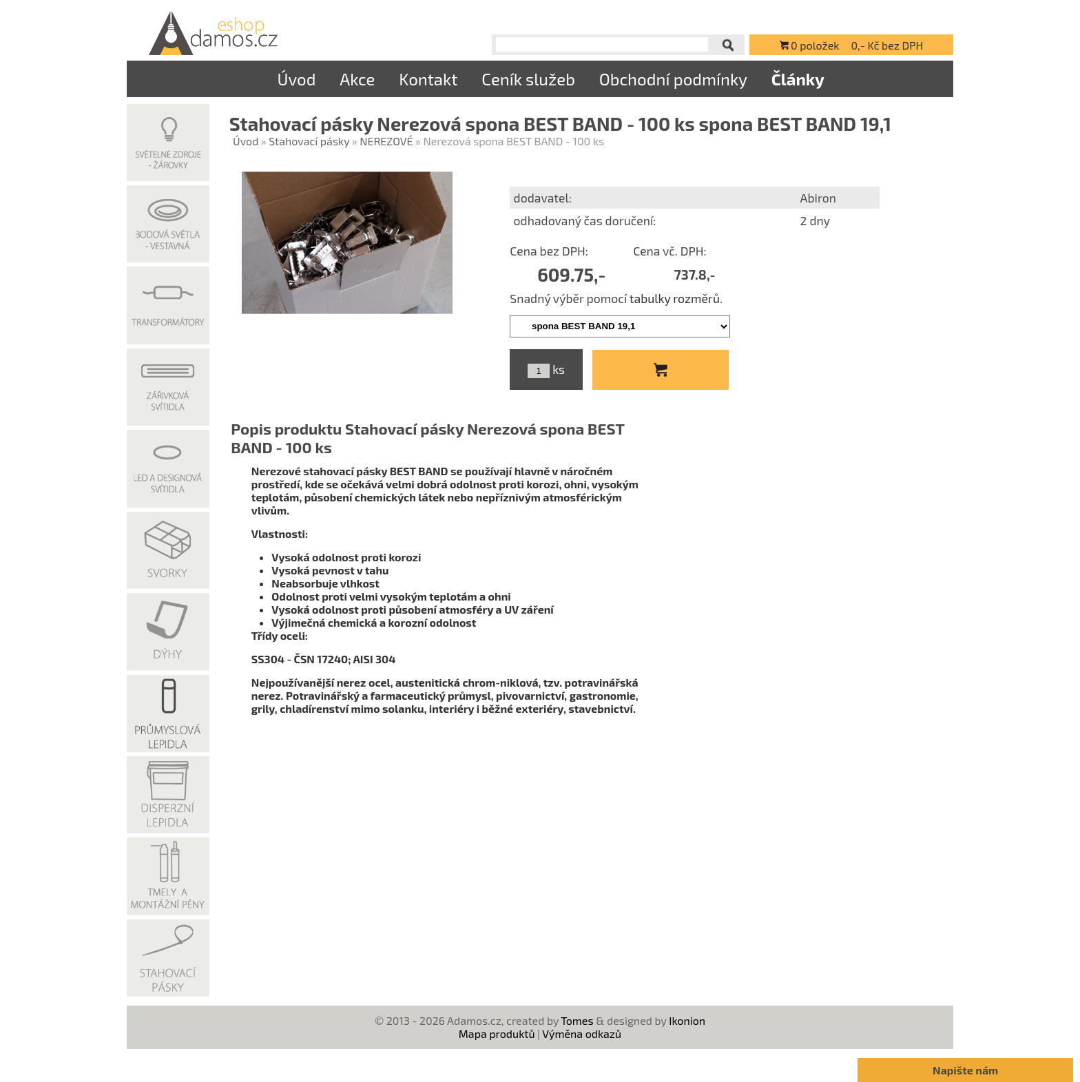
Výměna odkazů (581, 1033)
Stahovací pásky (309, 140)
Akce (357, 79)
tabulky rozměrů (675, 298)
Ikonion (687, 1020)
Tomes (577, 1020)
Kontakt (428, 79)
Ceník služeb (528, 79)
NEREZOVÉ (386, 140)
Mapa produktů (497, 1033)
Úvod (296, 79)
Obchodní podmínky (673, 79)
